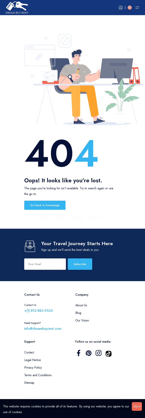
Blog (78, 313)
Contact (29, 352)
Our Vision (82, 320)
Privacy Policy (33, 367)
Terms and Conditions (38, 375)
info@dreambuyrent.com (42, 328)
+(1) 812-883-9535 (38, 310)
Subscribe (80, 264)
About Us (81, 305)
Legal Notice (32, 360)
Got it (136, 406)
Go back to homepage (45, 205)
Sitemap (29, 383)
